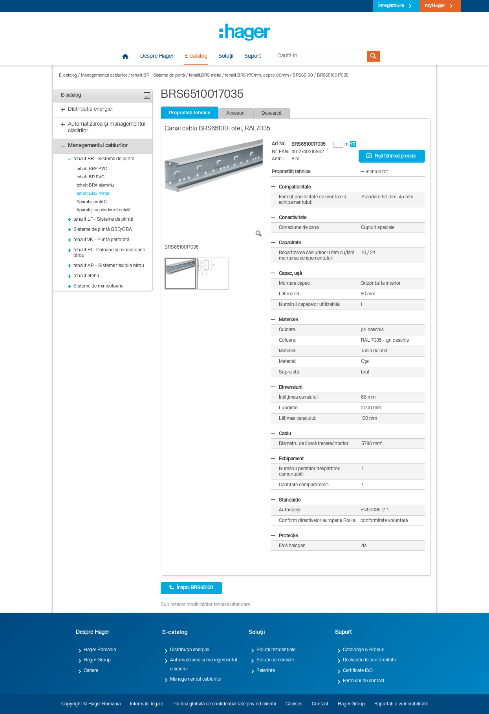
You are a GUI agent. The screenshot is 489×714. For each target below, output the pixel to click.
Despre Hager (157, 56)
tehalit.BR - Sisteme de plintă (158, 75)
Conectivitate (288, 218)
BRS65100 (303, 75)
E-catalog (196, 56)
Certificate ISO (358, 670)
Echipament (287, 459)
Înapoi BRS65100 (190, 587)
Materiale (284, 320)
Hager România (100, 650)
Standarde (285, 500)
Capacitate (286, 243)
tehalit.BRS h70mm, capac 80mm (257, 75)
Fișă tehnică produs (391, 156)
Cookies (294, 704)
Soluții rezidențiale (275, 650)
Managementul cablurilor (104, 75)
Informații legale (146, 704)
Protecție (284, 536)
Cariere (91, 670)
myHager (435, 6)
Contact (320, 704)
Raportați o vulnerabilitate (401, 704)
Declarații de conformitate (369, 660)
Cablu (281, 434)
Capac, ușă (286, 273)
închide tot (374, 172)
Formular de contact (364, 681)
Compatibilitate (291, 187)
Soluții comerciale (275, 660)
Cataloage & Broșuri (364, 650)
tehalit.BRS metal (205, 75)
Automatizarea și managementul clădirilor (203, 664)
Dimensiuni (286, 387)
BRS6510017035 (332, 75)
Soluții (225, 56)
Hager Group (97, 660)
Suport (252, 56)
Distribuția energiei (189, 650)
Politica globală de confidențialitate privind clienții (224, 704)
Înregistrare (391, 6)
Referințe (265, 670)
